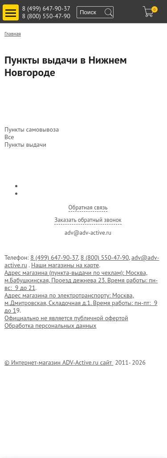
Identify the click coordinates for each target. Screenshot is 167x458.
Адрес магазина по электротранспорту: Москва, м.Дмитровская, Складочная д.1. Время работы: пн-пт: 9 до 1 (80, 302)
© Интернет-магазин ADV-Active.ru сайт (58, 362)
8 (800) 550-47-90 (46, 16)
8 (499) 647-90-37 (46, 8)
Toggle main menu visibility (12, 9)
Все (9, 137)
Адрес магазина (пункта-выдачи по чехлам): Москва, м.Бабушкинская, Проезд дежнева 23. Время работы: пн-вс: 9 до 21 (81, 280)
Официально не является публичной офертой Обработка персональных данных (66, 321)
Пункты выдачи (25, 145)
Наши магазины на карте (65, 265)
